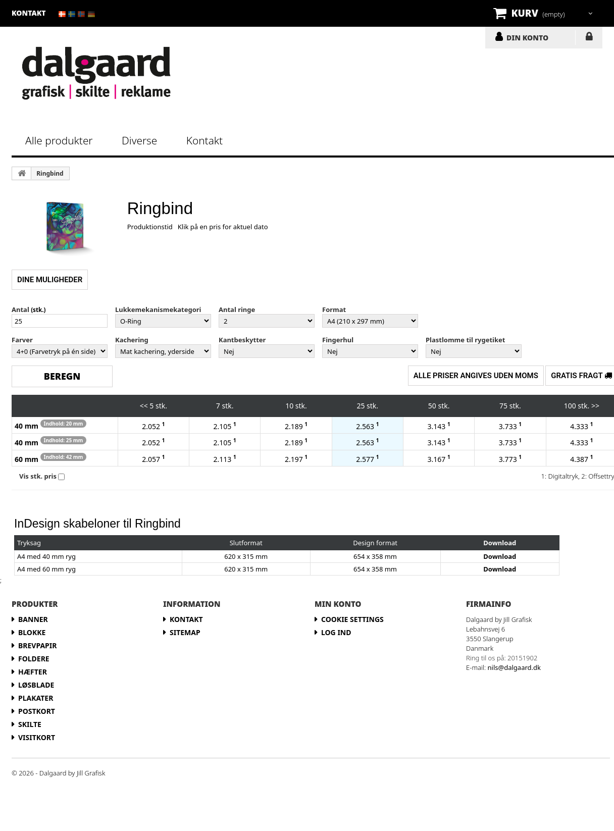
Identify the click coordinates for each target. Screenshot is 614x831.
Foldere (33, 658)
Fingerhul (337, 339)
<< (144, 405)
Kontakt (204, 140)
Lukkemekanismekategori (158, 309)
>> (595, 405)
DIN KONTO (527, 37)
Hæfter (32, 672)
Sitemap (185, 632)
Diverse (139, 140)
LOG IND (589, 38)
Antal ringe (237, 309)
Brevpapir (37, 645)
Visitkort (36, 737)
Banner (33, 619)
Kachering (131, 339)
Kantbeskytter (242, 339)
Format (334, 309)
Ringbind (49, 173)
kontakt (29, 13)
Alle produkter (59, 140)
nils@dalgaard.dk (514, 667)
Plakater (35, 698)
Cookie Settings (352, 619)
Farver (22, 339)
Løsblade (36, 685)
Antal (20, 309)
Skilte (29, 724)
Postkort (36, 711)
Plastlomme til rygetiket (465, 339)
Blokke (31, 632)
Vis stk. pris (38, 476)
